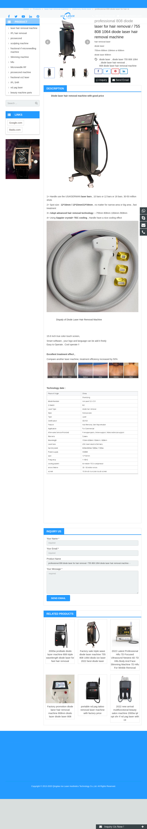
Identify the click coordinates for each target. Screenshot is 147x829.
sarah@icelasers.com (44, 4)
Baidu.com (15, 153)
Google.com (15, 146)
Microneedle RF (18, 90)
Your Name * (53, 562)
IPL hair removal (19, 56)
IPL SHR (15, 106)
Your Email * (53, 573)
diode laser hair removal (113, 86)
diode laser (104, 83)
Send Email (120, 103)
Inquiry (101, 103)
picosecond (16, 62)
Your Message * (54, 595)
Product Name (54, 584)
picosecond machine (21, 96)
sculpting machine (19, 67)
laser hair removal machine (24, 51)
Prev (47, 65)
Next (87, 65)
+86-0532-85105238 (18, 4)
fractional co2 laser (20, 101)
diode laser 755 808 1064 (125, 83)
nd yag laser (17, 111)
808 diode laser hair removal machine (117, 89)
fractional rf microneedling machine (23, 74)
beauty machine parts (21, 116)
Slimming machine (20, 80)
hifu (12, 85)
